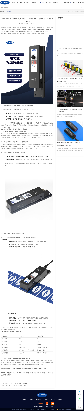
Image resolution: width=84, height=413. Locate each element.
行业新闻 (9, 11)
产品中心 (19, 3)
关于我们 (48, 3)
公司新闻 (2, 11)
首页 (13, 3)
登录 (65, 2)
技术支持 (34, 3)
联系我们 (55, 3)
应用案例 (26, 3)
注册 (68, 2)
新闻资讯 (41, 3)
